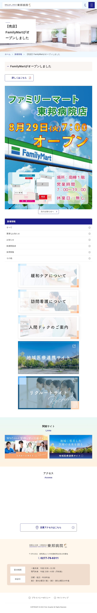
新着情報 (18, 54)
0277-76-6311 (49, 558)
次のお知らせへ (47, 211)
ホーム (7, 54)
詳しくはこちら (19, 78)
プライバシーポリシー (41, 598)
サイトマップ (62, 598)
